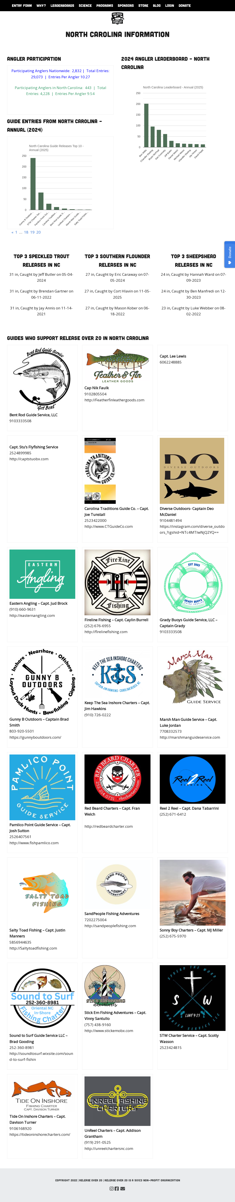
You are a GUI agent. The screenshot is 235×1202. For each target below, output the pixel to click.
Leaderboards (62, 5)
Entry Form (22, 5)
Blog (157, 5)
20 (38, 232)
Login (169, 5)
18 (26, 232)
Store (143, 5)
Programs (104, 5)
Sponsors (126, 5)
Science (85, 5)
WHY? (41, 5)
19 (32, 232)
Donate (185, 5)
